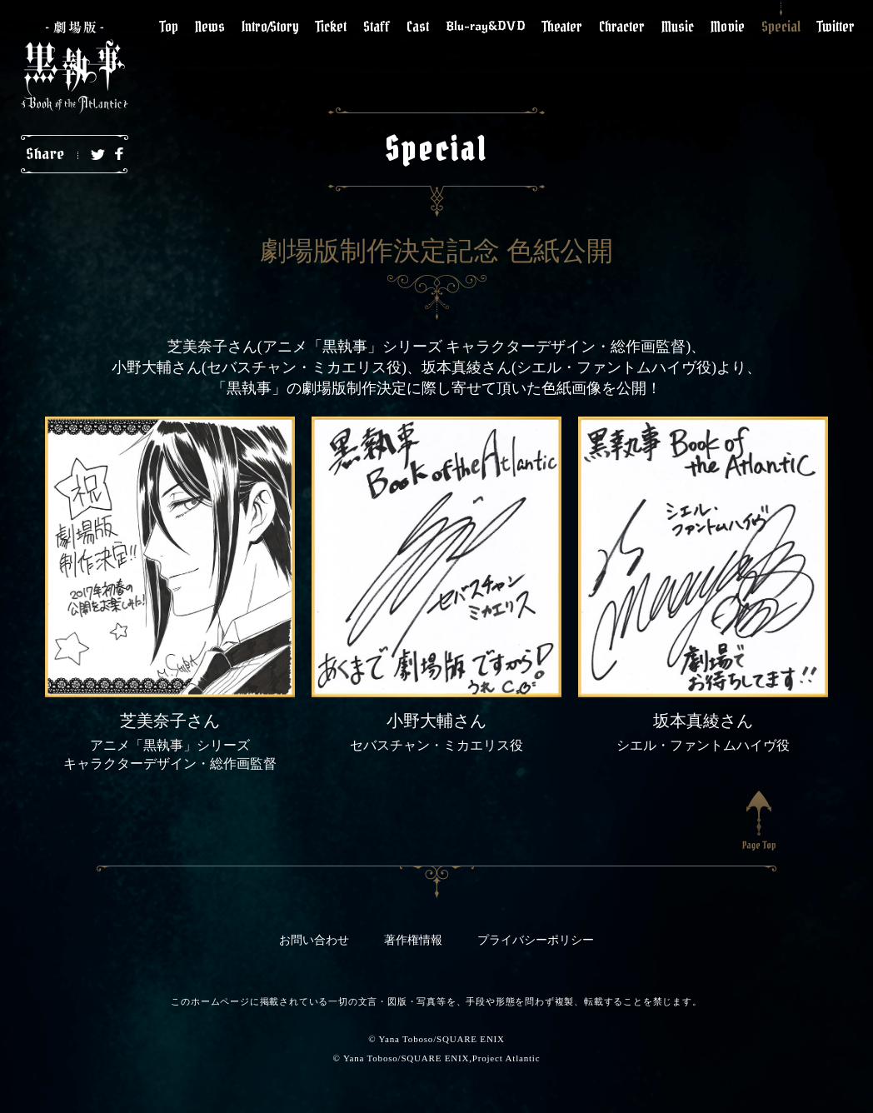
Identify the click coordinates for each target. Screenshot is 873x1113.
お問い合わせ (314, 940)
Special (781, 26)
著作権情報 (413, 940)
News (210, 26)
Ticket (331, 26)
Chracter (622, 26)
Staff (376, 26)
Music (677, 26)
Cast (418, 26)
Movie (728, 26)
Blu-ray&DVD (486, 25)
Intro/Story (270, 26)
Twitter (836, 26)
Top (169, 26)
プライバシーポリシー (535, 940)
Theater (562, 26)
